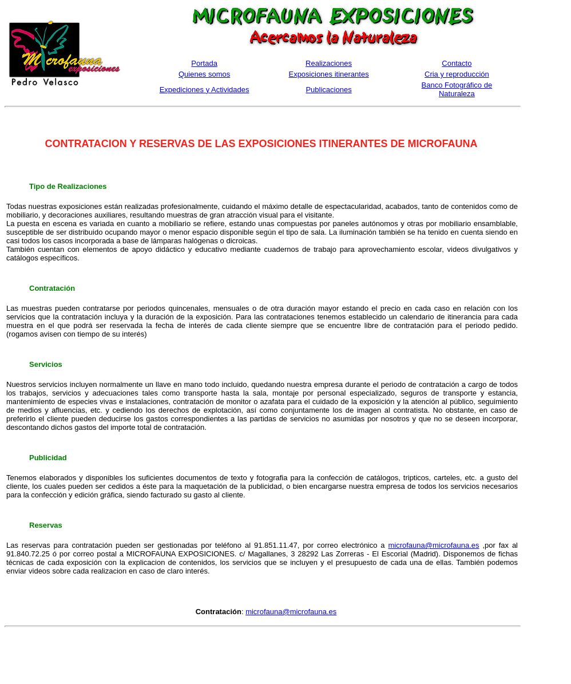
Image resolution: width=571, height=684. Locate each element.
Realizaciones (329, 63)
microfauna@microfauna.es (433, 545)
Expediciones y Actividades (204, 89)
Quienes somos (204, 74)
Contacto (456, 63)
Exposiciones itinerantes (328, 74)
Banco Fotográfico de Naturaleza (457, 89)
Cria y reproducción (457, 74)
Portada (204, 63)
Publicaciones (328, 89)
